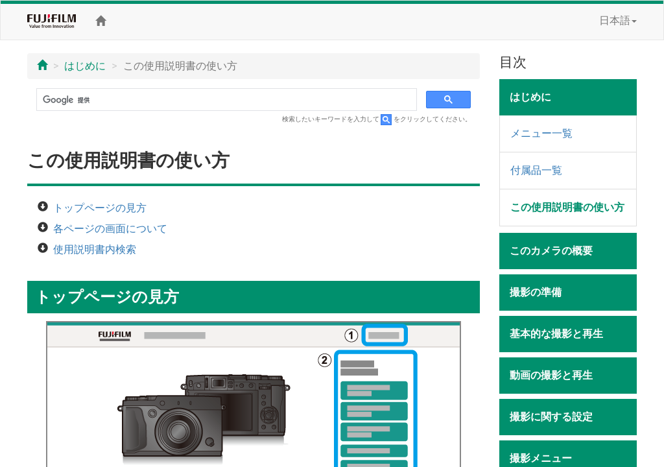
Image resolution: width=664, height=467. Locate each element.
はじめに (85, 66)
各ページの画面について (110, 228)
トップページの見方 (100, 208)
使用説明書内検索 (94, 249)
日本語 (618, 20)
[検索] (225, 100)
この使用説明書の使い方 (567, 207)
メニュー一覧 (541, 133)
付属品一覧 (536, 170)
